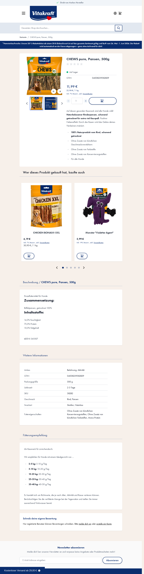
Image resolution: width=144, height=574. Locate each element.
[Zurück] (53, 91)
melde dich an (85, 523)
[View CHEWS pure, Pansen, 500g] (36, 103)
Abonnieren (112, 560)
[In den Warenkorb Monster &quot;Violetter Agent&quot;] (82, 256)
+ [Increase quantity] (85, 101)
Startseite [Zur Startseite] (23, 37)
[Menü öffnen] (24, 13)
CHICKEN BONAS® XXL (46, 232)
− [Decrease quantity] (68, 101)
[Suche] (118, 28)
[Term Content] (39, 570)
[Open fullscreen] (44, 76)
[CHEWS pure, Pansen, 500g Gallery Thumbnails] (44, 103)
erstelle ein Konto (104, 523)
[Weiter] (60, 91)
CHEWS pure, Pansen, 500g (41, 37)
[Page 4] (75, 268)
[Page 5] (79, 268)
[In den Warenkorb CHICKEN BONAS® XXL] (29, 256)
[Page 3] (71, 268)
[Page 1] (63, 268)
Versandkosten (87, 94)
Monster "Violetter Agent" (99, 232)
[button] (75, 64)
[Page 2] (67, 268)
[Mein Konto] (115, 13)
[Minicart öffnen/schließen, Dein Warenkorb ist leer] (120, 13)
